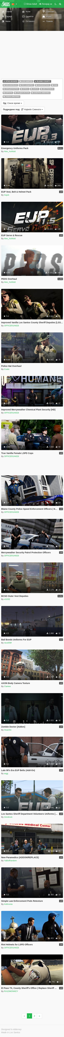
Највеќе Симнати (23, 109)
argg (6, 773)
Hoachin (7, 730)
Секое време (12, 103)
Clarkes (7, 686)
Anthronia (8, 904)
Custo (6, 369)
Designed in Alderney (11, 1029)
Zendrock (8, 817)
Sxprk (6, 195)
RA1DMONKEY (11, 991)
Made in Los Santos (10, 1032)
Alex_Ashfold (10, 151)
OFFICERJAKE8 (11, 325)
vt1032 (7, 599)
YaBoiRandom (10, 860)
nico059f (8, 643)
